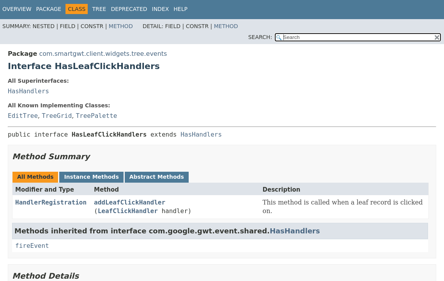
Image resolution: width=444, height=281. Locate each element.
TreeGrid (57, 115)
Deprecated (129, 9)
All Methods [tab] (35, 177)
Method (121, 26)
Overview (17, 9)
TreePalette (96, 115)
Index (160, 9)
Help (180, 9)
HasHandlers (28, 91)
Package (49, 9)
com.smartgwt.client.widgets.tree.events (103, 53)
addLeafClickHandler (129, 202)
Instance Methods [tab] (91, 177)
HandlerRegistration (51, 202)
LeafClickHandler (128, 211)
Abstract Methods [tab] (156, 177)
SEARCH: (260, 37)
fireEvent (32, 245)
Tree (99, 9)
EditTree (23, 115)
